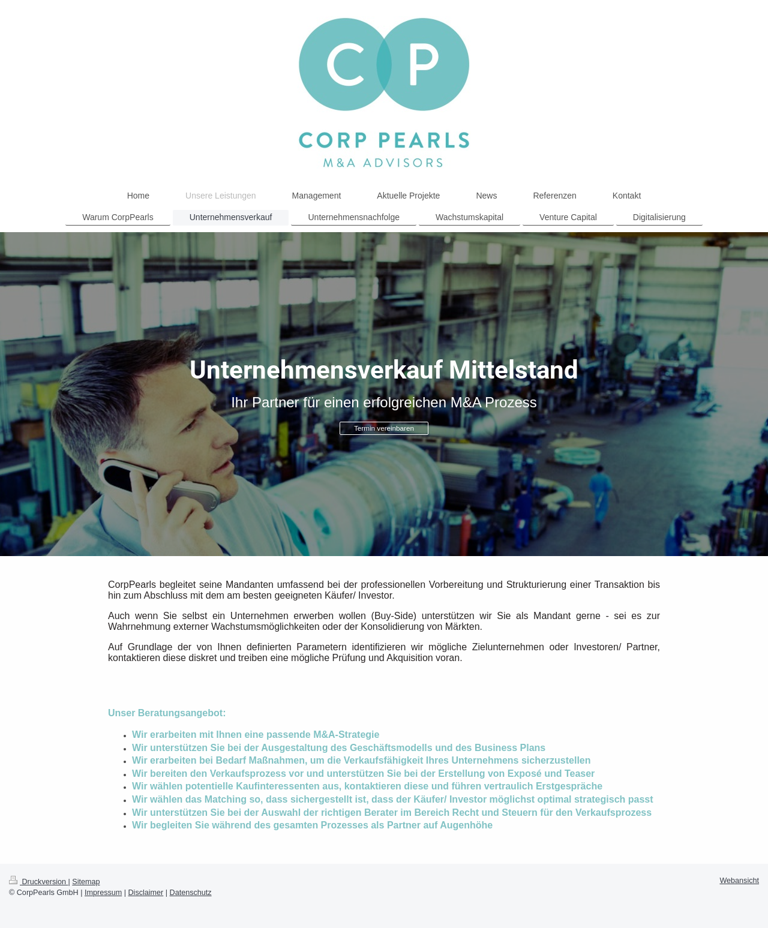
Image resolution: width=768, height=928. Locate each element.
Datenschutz (191, 892)
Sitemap (86, 882)
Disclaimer (146, 892)
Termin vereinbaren (384, 428)
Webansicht (739, 880)
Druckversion (38, 882)
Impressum (103, 892)
